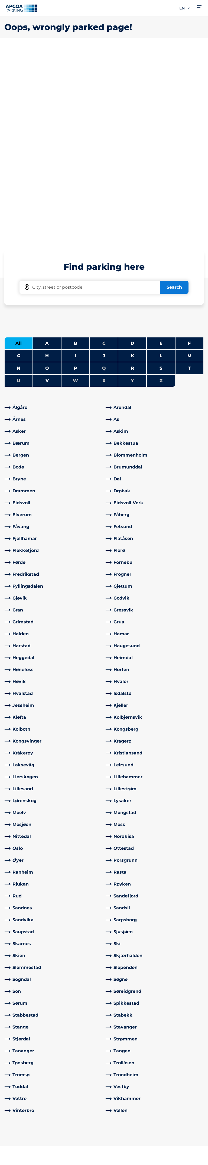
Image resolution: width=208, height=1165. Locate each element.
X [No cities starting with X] (104, 190)
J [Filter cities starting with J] (104, 165)
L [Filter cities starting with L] (161, 165)
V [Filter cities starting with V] (47, 190)
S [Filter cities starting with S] (161, 177)
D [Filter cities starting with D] (132, 152)
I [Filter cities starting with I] (75, 165)
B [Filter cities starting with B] (75, 152)
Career (115, 1114)
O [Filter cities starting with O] (47, 177)
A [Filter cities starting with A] (47, 152)
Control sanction (74, 1103)
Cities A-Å (14, 1088)
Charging (14, 1096)
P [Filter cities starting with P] (75, 177)
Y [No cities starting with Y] (132, 190)
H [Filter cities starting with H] (47, 165)
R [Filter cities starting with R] (132, 177)
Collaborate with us (129, 1096)
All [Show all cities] (18, 152)
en (185, 8)
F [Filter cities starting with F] (189, 152)
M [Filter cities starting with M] (189, 165)
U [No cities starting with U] (18, 190)
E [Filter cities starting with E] (161, 152)
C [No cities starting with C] (104, 152)
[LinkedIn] (70, 1131)
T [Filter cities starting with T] (189, 177)
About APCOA (123, 1088)
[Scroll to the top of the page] (199, 1047)
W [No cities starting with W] (75, 190)
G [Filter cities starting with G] (18, 165)
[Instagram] (81, 1131)
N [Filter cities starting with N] (18, 177)
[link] (53, 217)
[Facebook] (59, 1131)
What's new (121, 1105)
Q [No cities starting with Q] (104, 177)
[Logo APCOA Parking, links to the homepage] (21, 8)
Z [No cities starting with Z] (161, 190)
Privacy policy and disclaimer (32, 1158)
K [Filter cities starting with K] (132, 165)
